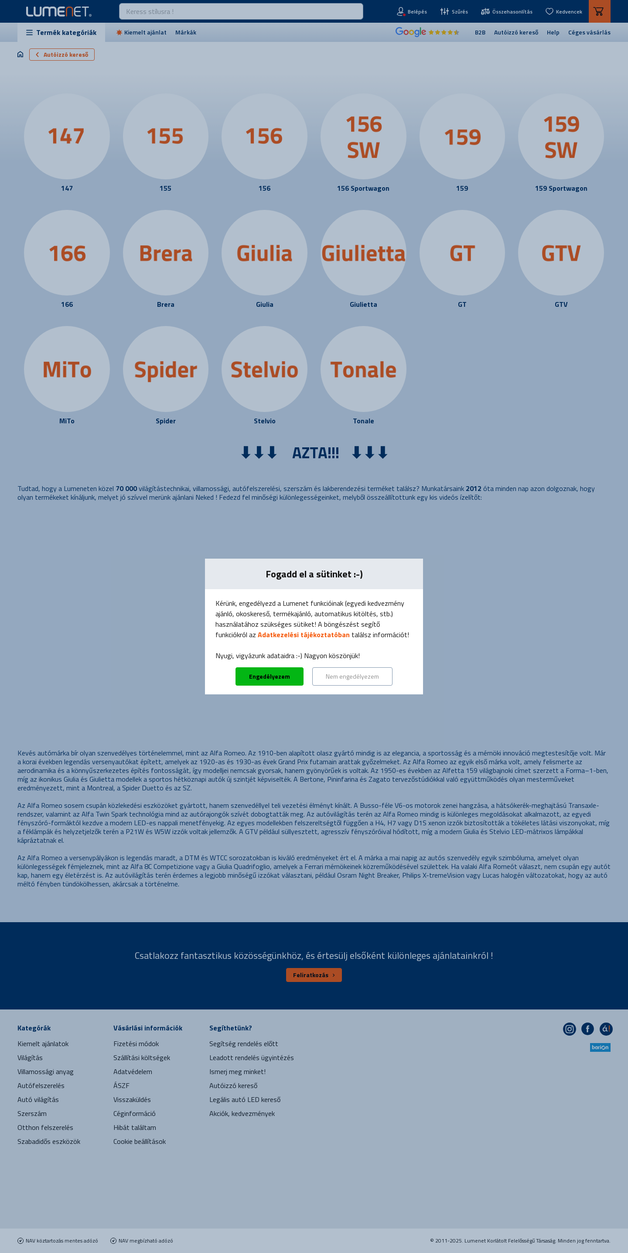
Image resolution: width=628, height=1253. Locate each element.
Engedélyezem (269, 676)
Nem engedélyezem (352, 676)
